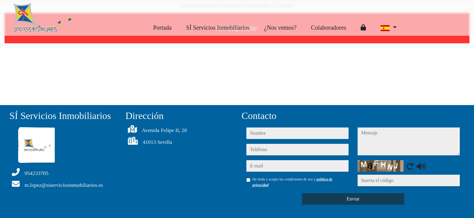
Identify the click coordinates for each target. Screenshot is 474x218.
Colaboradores (328, 27)
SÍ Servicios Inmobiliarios (218, 27)
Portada (162, 27)
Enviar (353, 198)
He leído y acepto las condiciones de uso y (292, 182)
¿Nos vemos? (280, 27)
